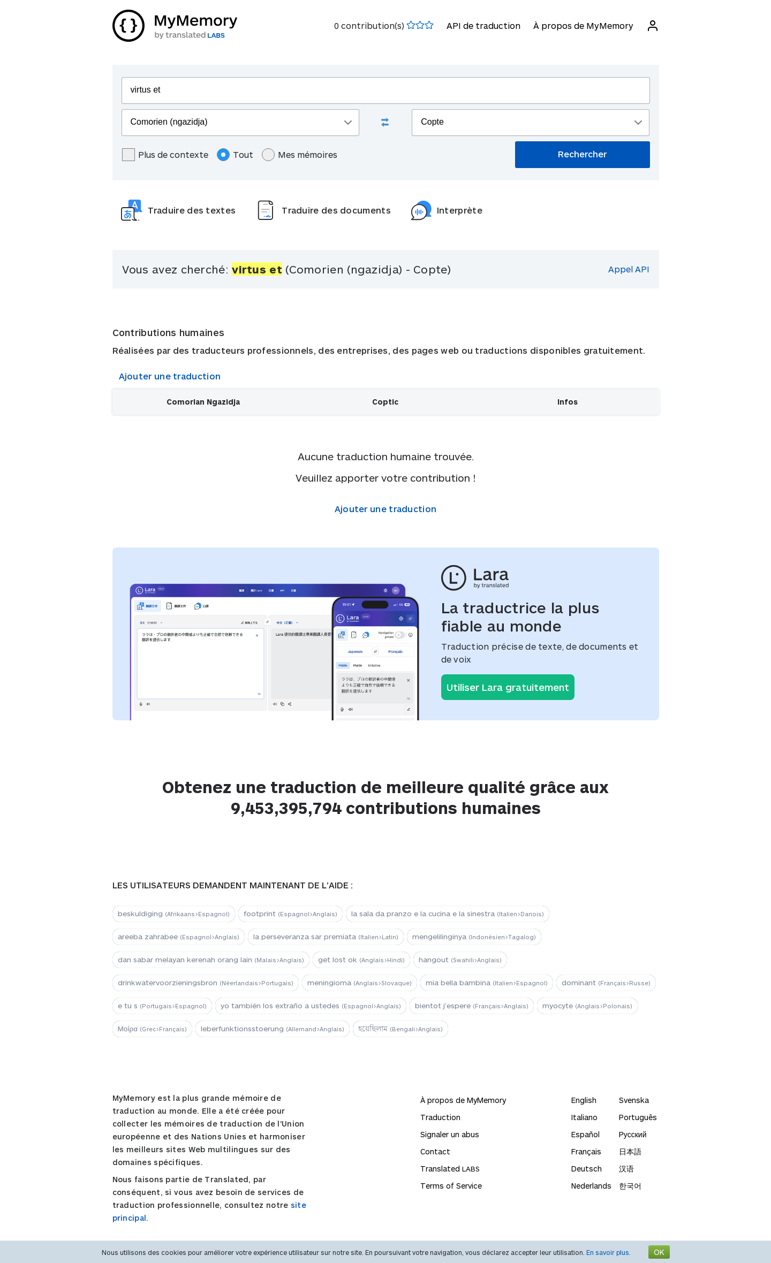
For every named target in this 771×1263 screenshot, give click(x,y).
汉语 (626, 1168)
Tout (235, 154)
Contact (435, 1151)
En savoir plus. (608, 1252)
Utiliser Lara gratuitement (508, 687)
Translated (450, 1168)
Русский (633, 1134)
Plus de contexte (165, 154)
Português (638, 1117)
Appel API (628, 269)
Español (585, 1134)
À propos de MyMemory (583, 25)
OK (659, 1252)
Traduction (440, 1117)
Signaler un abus (449, 1134)
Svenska (634, 1100)
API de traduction (483, 25)
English (583, 1100)
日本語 (630, 1151)
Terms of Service (451, 1185)
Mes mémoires (299, 154)
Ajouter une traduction (170, 376)
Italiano (584, 1117)
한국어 (630, 1185)
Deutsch (586, 1168)
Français (586, 1151)
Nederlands (591, 1185)
